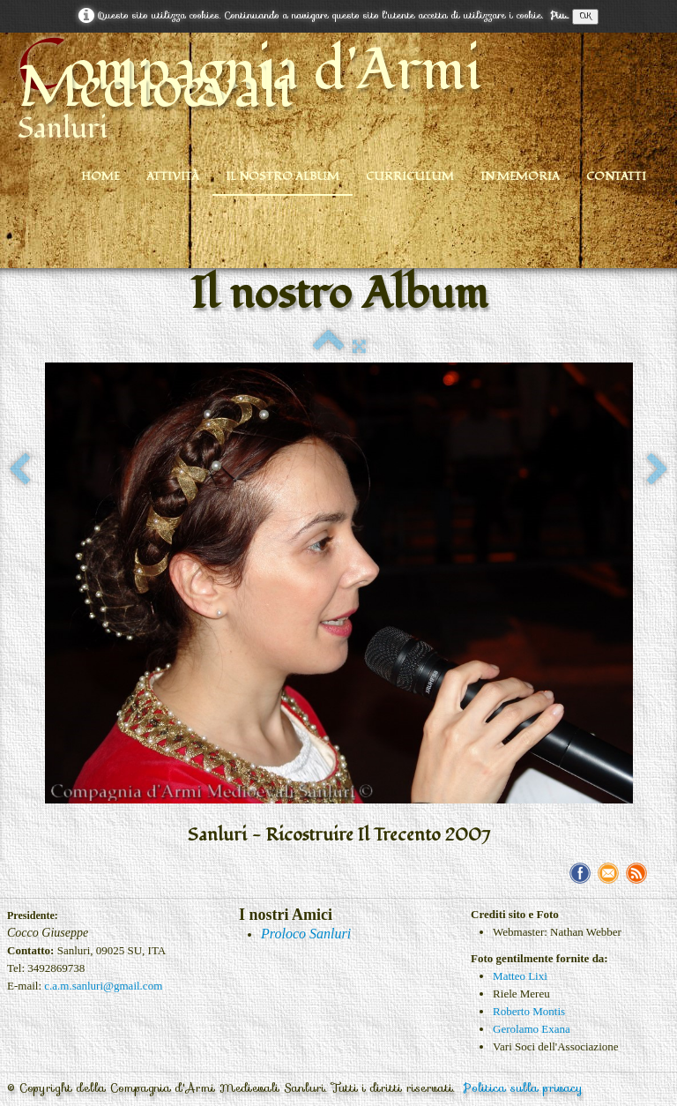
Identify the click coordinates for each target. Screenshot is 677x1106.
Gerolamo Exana (531, 1028)
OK (585, 16)
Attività (172, 176)
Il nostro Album (282, 176)
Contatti (616, 176)
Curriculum (410, 176)
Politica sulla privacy (523, 1088)
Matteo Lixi (520, 976)
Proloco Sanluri (306, 933)
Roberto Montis (529, 1011)
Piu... (559, 15)
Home (100, 176)
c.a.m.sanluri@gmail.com (103, 985)
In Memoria (520, 176)
